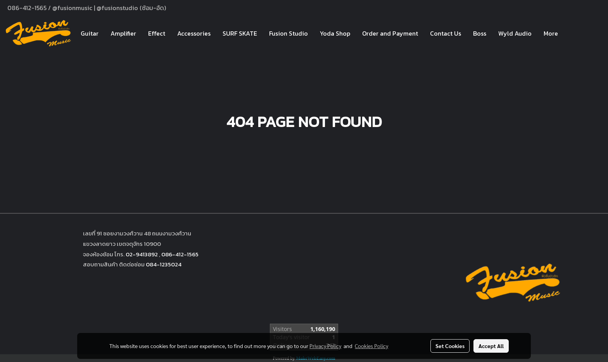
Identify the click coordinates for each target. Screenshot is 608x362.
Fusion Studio (288, 33)
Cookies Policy (371, 345)
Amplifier (123, 33)
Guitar (89, 33)
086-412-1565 (180, 254)
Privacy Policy (325, 345)
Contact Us (445, 33)
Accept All (491, 345)
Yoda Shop (335, 33)
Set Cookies (450, 345)
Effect (156, 33)
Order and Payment (390, 33)
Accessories (194, 33)
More (551, 33)
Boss (479, 33)
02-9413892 (142, 254)
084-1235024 (163, 264)
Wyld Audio (515, 33)
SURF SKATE (240, 33)
